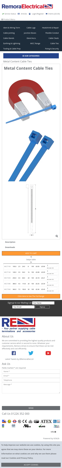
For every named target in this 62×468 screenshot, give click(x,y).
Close (31, 23)
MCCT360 (7, 289)
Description (10, 242)
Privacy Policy (27, 458)
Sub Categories (31, 56)
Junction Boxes (30, 33)
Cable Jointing (9, 33)
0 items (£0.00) (53, 14)
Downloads (10, 247)
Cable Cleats (54, 38)
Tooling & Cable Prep (12, 48)
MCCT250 (7, 278)
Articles (22, 14)
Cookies (12, 458)
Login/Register (36, 14)
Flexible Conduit (52, 33)
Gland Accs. (31, 38)
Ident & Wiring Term (11, 27)
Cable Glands (8, 38)
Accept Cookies (31, 465)
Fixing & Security (52, 48)
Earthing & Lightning (11, 43)
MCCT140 (7, 272)
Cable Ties (54, 43)
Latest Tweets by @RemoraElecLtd (19, 359)
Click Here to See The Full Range (31, 296)
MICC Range (35, 43)
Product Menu (8, 19)
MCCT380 (7, 284)
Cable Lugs (30, 27)
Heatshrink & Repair (50, 27)
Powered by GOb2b (51, 438)
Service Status (9, 14)
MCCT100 (7, 266)
